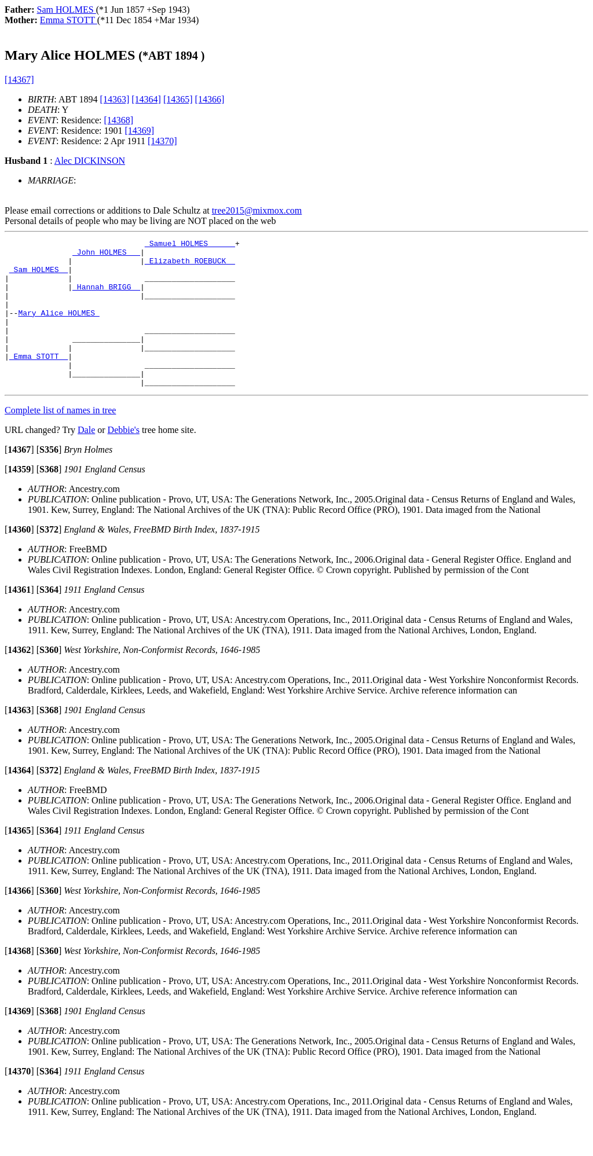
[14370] (162, 141)
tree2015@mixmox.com (257, 210)
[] (19, 479)
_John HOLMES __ (106, 255)
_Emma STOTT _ (38, 380)
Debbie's (124, 459)
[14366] (210, 99)
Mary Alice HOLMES (58, 328)
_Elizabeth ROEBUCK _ (190, 265)
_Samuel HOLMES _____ (190, 245)
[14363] (115, 99)
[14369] (140, 130)
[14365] (178, 99)
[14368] (119, 120)
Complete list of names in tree (60, 440)
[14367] (19, 80)
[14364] (146, 99)
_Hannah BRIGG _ (106, 297)
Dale (86, 459)
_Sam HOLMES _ (38, 276)
